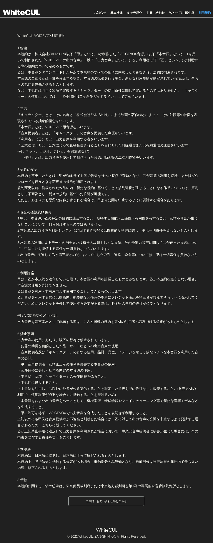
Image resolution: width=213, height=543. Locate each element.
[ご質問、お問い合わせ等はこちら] (106, 501)
